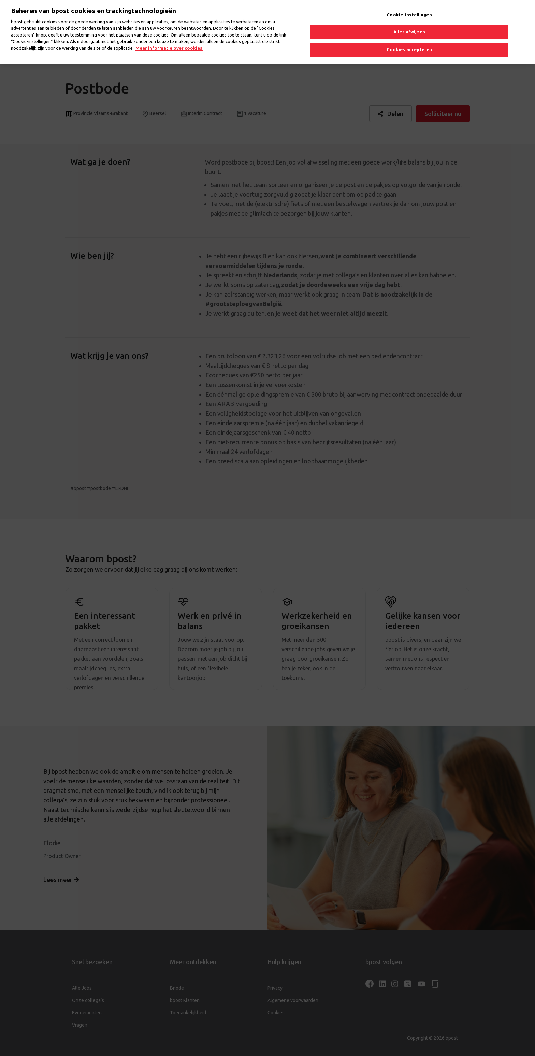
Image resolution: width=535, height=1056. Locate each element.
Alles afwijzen (409, 26)
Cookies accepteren (409, 44)
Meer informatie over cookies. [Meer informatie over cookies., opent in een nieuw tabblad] (169, 42)
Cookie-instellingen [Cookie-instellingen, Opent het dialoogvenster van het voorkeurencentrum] (409, 9)
